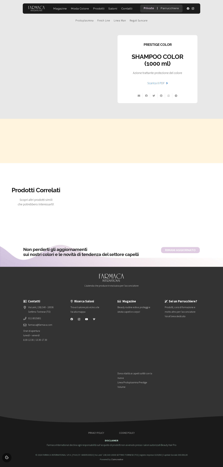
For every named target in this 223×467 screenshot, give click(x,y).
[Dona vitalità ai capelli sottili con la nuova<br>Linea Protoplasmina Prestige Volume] (135, 398)
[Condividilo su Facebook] (146, 95)
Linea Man (120, 21)
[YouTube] (86, 319)
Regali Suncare (139, 21)
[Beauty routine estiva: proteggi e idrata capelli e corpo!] (135, 332)
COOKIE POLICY (127, 433)
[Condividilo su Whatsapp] (168, 95)
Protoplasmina (84, 21)
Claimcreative (117, 459)
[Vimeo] (94, 319)
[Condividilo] (176, 95)
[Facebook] (188, 8)
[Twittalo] (153, 95)
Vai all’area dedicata (175, 316)
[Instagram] (192, 8)
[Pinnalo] (161, 95)
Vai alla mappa (77, 312)
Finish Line (103, 21)
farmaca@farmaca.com (40, 325)
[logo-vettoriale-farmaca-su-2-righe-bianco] (37, 8)
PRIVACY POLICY (96, 433)
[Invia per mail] (139, 95)
